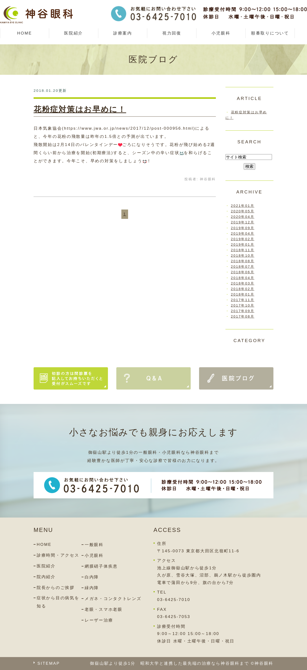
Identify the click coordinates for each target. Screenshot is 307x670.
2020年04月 (242, 217)
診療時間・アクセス (58, 555)
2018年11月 (242, 250)
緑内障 (92, 588)
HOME (24, 33)
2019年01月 (242, 244)
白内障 (92, 577)
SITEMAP (48, 663)
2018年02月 (242, 289)
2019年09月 (242, 228)
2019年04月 (242, 233)
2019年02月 (242, 239)
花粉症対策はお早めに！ (80, 109)
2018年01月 (242, 294)
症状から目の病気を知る (58, 602)
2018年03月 (242, 283)
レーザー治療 (99, 620)
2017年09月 (242, 311)
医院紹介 (46, 566)
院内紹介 (46, 577)
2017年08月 (242, 316)
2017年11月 (242, 300)
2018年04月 (242, 278)
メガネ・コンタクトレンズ (113, 598)
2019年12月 (242, 222)
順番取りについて (270, 33)
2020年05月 (242, 211)
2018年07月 (242, 266)
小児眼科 (221, 33)
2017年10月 (242, 305)
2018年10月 (242, 255)
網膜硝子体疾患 (101, 566)
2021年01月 (242, 206)
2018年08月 (242, 261)
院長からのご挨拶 (56, 587)
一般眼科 (94, 544)
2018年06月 (242, 272)
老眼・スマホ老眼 (104, 609)
